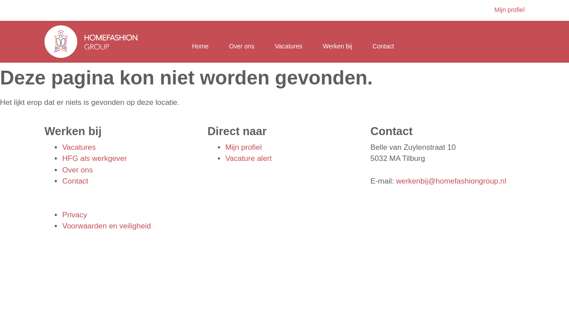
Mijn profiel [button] (509, 9)
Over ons (241, 46)
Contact (383, 46)
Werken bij (337, 46)
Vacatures (288, 46)
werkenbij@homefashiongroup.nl (451, 181)
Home (200, 46)
